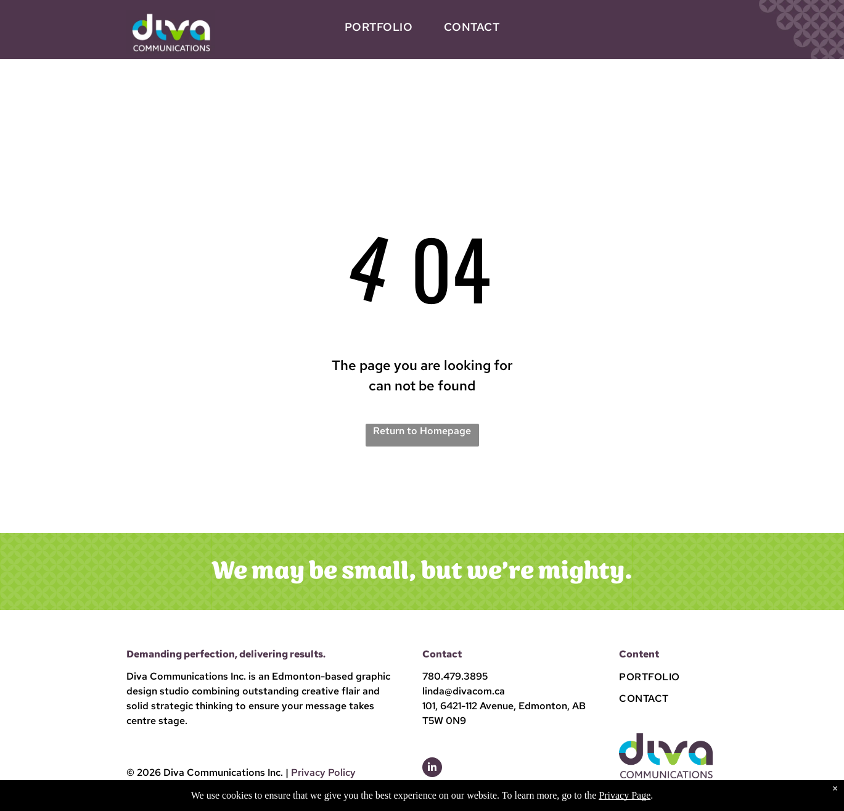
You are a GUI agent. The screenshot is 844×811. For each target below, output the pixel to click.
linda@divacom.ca (463, 691)
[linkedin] (432, 768)
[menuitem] (378, 27)
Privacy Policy (323, 772)
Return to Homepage (422, 430)
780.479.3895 (455, 676)
